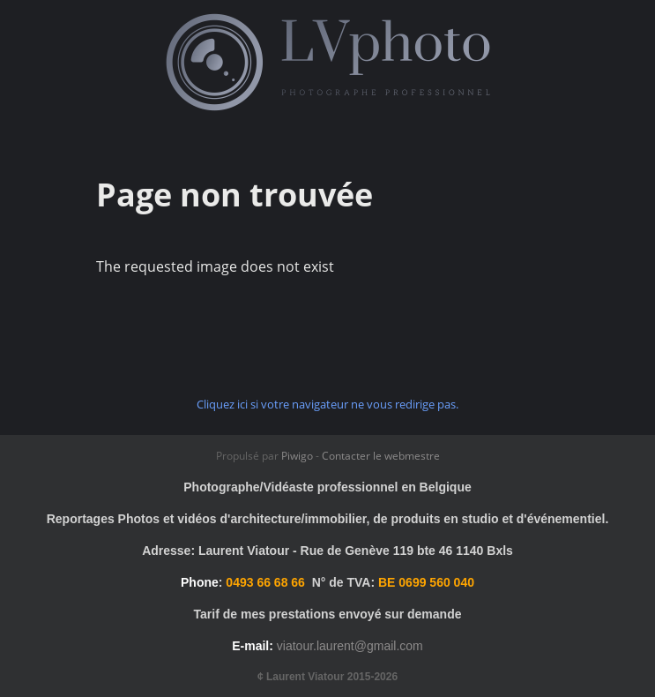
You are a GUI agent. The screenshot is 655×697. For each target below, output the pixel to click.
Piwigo (297, 455)
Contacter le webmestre (381, 455)
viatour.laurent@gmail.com (350, 646)
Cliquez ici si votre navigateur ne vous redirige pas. (327, 404)
